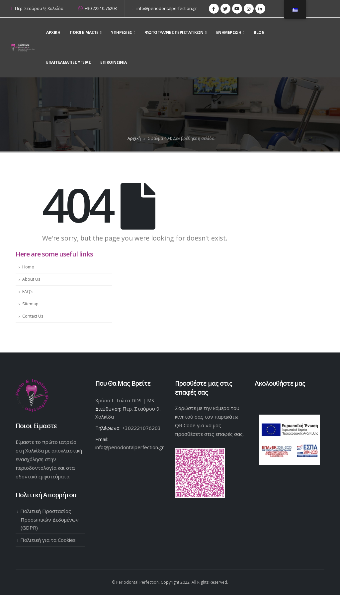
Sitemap (30, 304)
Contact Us (32, 316)
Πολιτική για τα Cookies (48, 540)
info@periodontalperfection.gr (164, 8)
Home (28, 267)
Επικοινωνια (113, 62)
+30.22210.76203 (97, 8)
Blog (259, 32)
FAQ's (28, 291)
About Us (31, 279)
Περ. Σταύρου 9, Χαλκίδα (39, 8)
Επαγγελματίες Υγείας (68, 62)
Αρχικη (53, 32)
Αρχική (134, 138)
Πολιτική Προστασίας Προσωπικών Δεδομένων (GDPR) (49, 519)
